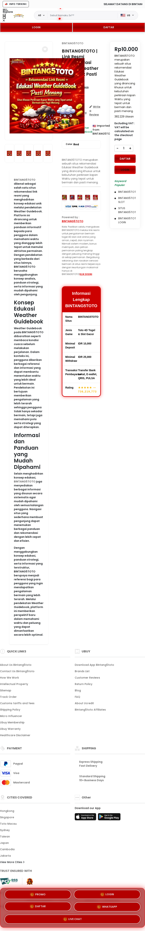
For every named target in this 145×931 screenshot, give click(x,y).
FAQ (77, 697)
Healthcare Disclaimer (15, 735)
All (39, 15)
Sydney (5, 830)
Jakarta (5, 856)
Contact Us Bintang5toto (17, 671)
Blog (78, 690)
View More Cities (12, 862)
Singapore (7, 817)
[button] (45, 49)
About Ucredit (84, 703)
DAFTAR (108, 27)
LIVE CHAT (73, 919)
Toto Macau (8, 824)
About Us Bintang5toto (15, 665)
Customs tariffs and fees (17, 703)
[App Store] (86, 818)
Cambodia (7, 849)
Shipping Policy (10, 710)
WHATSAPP (107, 907)
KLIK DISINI (86, 274)
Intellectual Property (14, 684)
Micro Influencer (11, 716)
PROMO (38, 894)
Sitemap (5, 690)
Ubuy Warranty (10, 729)
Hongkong (7, 811)
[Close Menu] (4, 16)
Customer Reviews (87, 678)
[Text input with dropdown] (83, 15)
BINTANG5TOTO (24, 180)
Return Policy (83, 684)
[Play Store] (109, 818)
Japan (4, 843)
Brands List (82, 671)
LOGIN (36, 27)
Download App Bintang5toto (94, 665)
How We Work (9, 678)
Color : (72, 144)
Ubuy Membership (12, 722)
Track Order (8, 697)
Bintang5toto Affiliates (90, 710)
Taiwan (5, 836)
